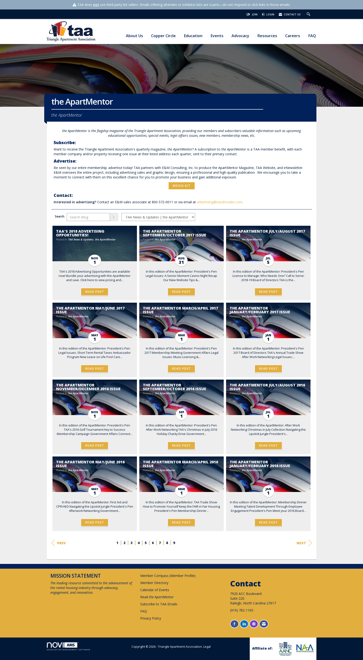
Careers (292, 35)
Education (193, 35)
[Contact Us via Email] (263, 624)
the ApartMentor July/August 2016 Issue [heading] (267, 387)
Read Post (94, 292)
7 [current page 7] (160, 542)
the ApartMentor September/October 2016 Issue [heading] (174, 387)
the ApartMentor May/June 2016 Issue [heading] (90, 464)
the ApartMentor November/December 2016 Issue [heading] (88, 387)
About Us (134, 35)
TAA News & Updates (80, 239)
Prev (58, 543)
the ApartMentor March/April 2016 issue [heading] (180, 464)
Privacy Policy (150, 618)
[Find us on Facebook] (234, 624)
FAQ (312, 35)
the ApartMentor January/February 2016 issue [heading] (260, 464)
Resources (267, 35)
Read (157, 597)
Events (216, 35)
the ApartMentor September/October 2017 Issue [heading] (174, 233)
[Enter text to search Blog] (88, 217)
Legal (207, 647)
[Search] (114, 217)
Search (59, 216)
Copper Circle (163, 35)
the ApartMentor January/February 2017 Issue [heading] (260, 310)
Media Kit (182, 186)
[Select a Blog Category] (158, 217)
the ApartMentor (105, 239)
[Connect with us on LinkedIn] (244, 624)
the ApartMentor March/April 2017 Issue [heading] (180, 310)
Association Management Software (69, 646)
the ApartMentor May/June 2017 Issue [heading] (90, 310)
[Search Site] (309, 14)
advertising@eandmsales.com (219, 202)
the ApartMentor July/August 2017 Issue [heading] (267, 233)
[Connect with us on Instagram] (253, 624)
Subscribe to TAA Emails (158, 604)
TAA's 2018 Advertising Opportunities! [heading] (80, 233)
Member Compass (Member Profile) (168, 575)
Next (304, 543)
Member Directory (154, 582)
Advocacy (240, 35)
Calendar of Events (154, 590)
